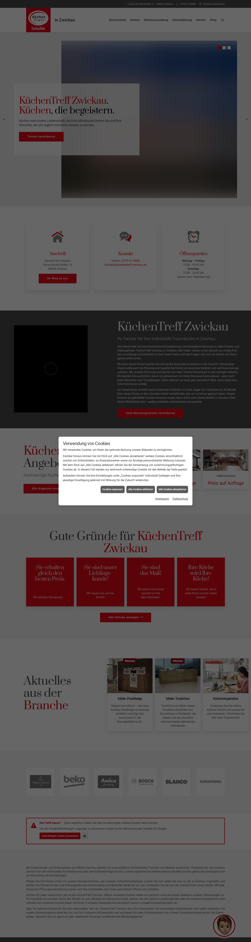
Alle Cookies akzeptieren (172, 489)
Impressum (162, 498)
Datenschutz (180, 498)
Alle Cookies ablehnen (140, 489)
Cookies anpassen (112, 489)
